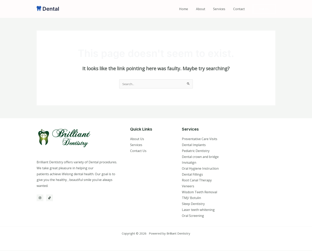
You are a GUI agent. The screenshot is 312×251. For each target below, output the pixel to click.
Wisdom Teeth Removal (199, 192)
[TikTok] (49, 198)
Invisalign (189, 163)
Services (221, 9)
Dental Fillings (192, 175)
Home (189, 9)
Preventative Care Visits (199, 139)
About (204, 9)
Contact (240, 9)
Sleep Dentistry (193, 204)
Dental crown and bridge (200, 157)
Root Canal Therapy (197, 180)
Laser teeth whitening (198, 210)
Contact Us (138, 151)
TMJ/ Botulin (191, 198)
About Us (137, 139)
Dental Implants (194, 145)
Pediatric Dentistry (196, 151)
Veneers (188, 186)
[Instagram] (40, 198)
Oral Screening (193, 216)
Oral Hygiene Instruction (200, 169)
